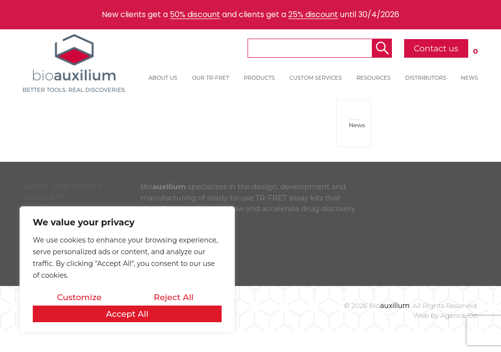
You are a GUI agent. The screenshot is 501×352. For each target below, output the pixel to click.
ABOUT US (163, 77)
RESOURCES (373, 77)
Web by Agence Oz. (445, 315)
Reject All (173, 297)
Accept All (127, 314)
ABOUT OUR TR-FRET (62, 186)
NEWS (469, 77)
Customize (79, 297)
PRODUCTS (259, 77)
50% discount (195, 14)
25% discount (313, 14)
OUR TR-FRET (210, 77)
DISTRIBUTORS (425, 77)
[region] (127, 269)
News (355, 125)
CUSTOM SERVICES (316, 77)
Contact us (436, 48)
